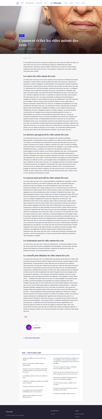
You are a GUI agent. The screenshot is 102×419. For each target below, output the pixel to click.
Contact (77, 416)
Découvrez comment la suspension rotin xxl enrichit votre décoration (65, 389)
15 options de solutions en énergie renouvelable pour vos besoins (35, 382)
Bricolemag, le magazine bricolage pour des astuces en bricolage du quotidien (65, 378)
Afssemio (55, 3)
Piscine (77, 3)
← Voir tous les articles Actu (31, 338)
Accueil (25, 58)
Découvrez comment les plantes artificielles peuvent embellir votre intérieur (65, 367)
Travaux (83, 3)
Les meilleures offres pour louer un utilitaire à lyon (35, 376)
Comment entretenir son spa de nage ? (33, 386)
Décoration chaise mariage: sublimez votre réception (64, 383)
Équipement (39, 3)
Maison (72, 3)
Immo (45, 3)
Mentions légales (79, 414)
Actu (17, 3)
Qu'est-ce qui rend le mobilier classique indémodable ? (33, 364)
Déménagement (30, 3)
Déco (22, 3)
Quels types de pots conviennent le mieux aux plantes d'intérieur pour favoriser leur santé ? (65, 373)
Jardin (66, 3)
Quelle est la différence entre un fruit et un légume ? (34, 359)
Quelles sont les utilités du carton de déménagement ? (32, 396)
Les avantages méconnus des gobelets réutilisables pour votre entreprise (33, 391)
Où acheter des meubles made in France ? (64, 393)
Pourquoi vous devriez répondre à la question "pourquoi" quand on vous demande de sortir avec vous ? (35, 370)
